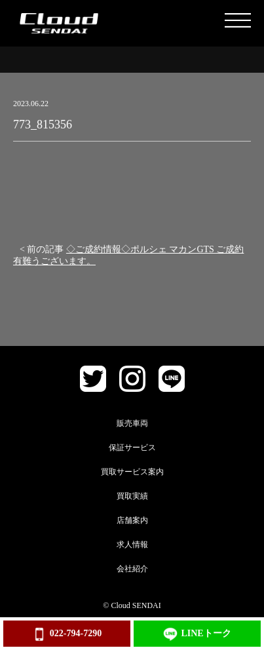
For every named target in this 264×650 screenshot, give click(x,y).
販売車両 (132, 423)
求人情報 (132, 544)
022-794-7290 (67, 634)
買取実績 (132, 496)
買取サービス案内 (132, 471)
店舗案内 (132, 520)
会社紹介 (132, 568)
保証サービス (132, 447)
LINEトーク (197, 634)
